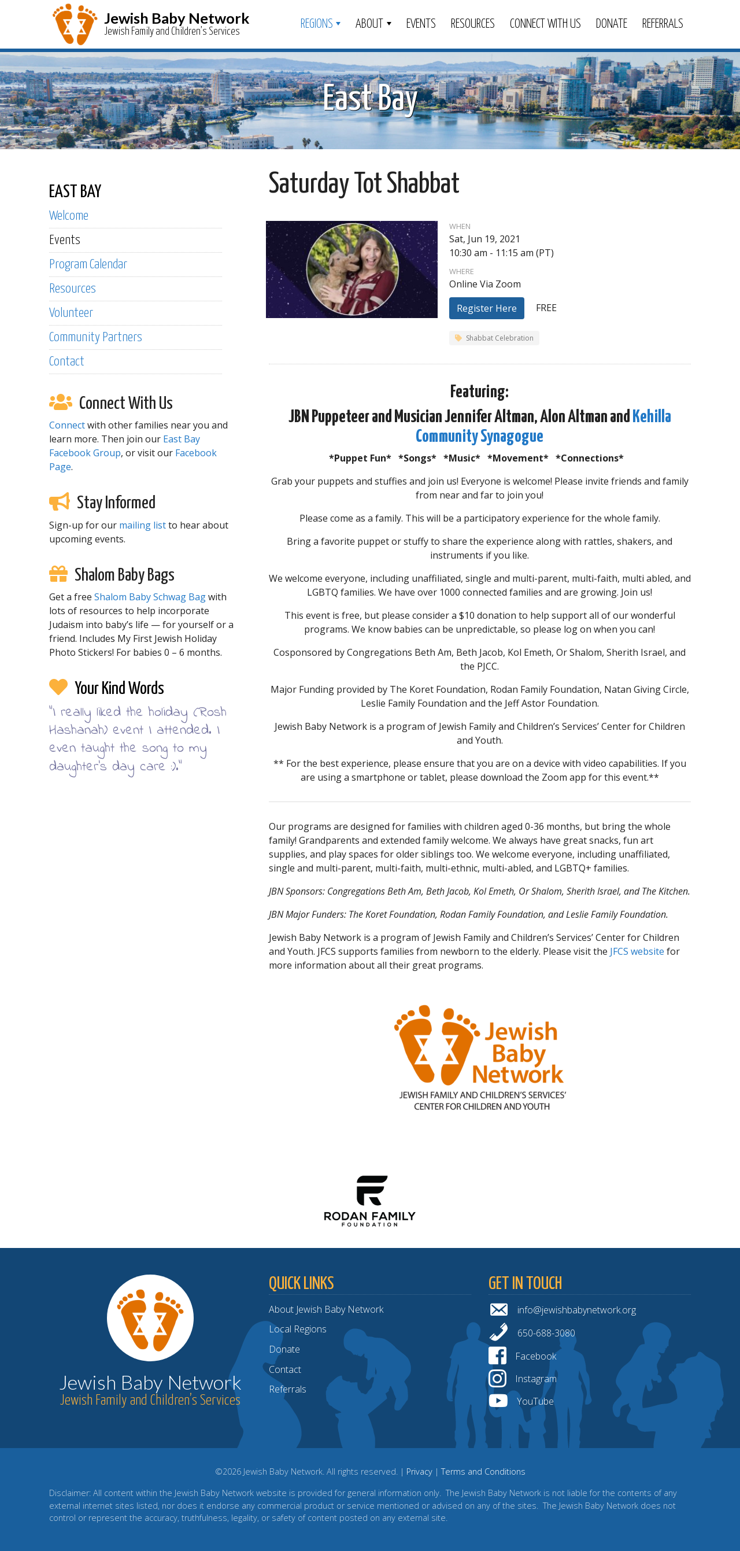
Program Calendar (88, 264)
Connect (67, 425)
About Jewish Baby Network (326, 1309)
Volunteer (71, 313)
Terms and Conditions (483, 1471)
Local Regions (298, 1329)
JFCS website (637, 951)
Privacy (419, 1471)
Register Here (487, 308)
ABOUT (369, 24)
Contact (66, 361)
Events (421, 24)
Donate (611, 24)
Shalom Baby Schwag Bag (150, 596)
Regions (317, 24)
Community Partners (95, 337)
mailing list (142, 525)
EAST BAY (75, 192)
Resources (473, 24)
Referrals (662, 24)
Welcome (68, 216)
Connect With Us (545, 24)
